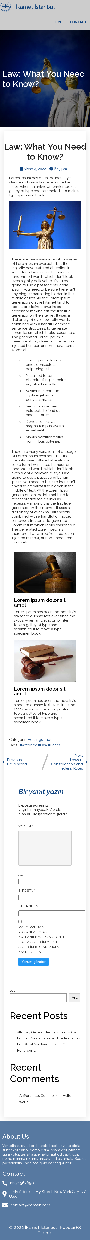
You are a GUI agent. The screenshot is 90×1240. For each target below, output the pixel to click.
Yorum (25, 826)
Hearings (36, 740)
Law (47, 740)
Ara (13, 991)
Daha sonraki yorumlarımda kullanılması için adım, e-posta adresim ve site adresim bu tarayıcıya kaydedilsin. (42, 939)
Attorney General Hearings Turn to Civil (47, 1032)
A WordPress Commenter (39, 1096)
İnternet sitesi (32, 906)
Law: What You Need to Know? (41, 1044)
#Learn (54, 745)
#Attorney (29, 745)
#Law (43, 745)
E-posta (26, 890)
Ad (22, 874)
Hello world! (26, 1050)
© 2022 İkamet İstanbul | (34, 1227)
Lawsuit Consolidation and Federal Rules (48, 1038)
